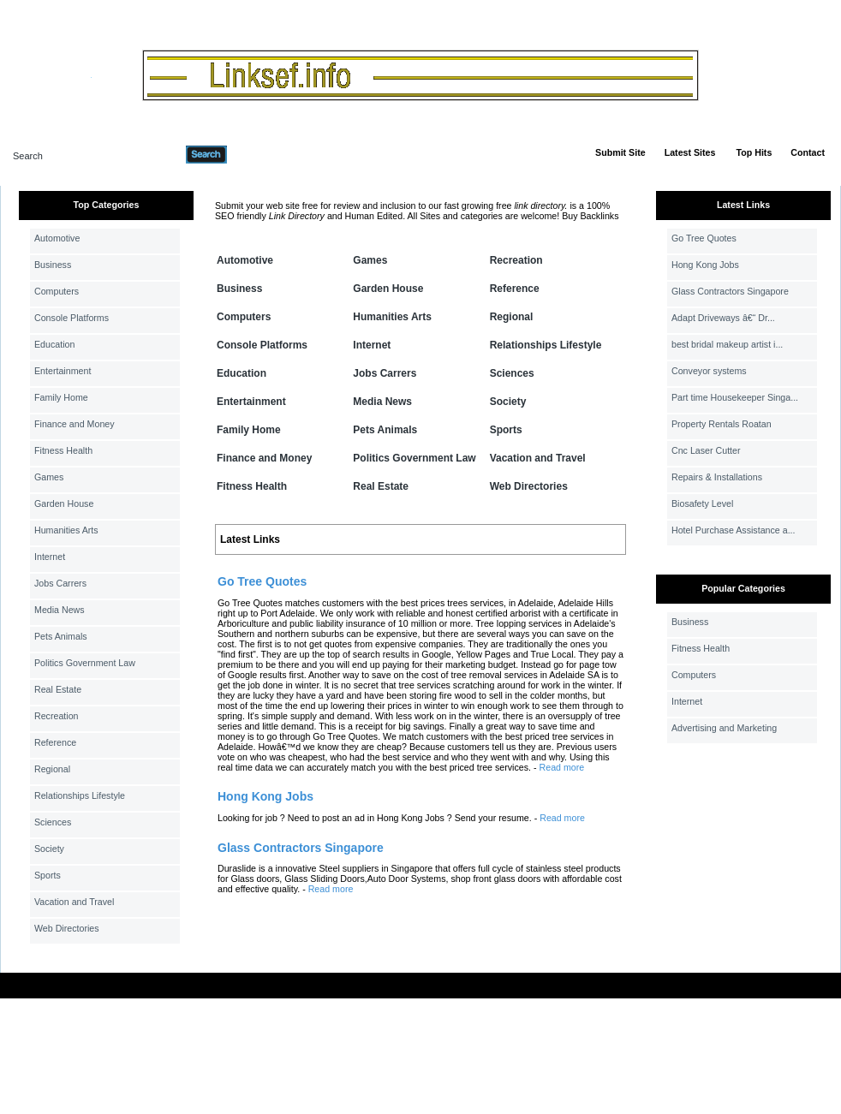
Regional (52, 769)
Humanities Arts (66, 530)
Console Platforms (71, 318)
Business (52, 264)
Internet (49, 556)
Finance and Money (74, 424)
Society (49, 848)
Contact (807, 152)
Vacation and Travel (74, 902)
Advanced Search (271, 154)
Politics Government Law (84, 663)
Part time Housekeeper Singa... (734, 397)
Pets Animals (60, 636)
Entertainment (62, 371)
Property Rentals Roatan (721, 424)
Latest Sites (690, 152)
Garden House (63, 503)
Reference (55, 742)
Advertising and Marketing (724, 728)
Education (54, 344)
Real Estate (57, 689)
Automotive (57, 238)
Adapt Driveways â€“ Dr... (723, 318)
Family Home (61, 397)
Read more (562, 767)
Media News (59, 610)
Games (48, 477)
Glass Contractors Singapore (730, 291)
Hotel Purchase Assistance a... (733, 530)
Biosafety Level (702, 503)
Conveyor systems (709, 371)
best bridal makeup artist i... (727, 344)
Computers (56, 291)
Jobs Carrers (60, 583)
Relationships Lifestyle (79, 795)
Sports (47, 875)
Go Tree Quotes (704, 238)
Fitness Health (63, 450)
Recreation (56, 716)
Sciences (52, 822)
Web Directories (66, 928)
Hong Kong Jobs (705, 264)
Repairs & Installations (716, 477)
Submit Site (620, 152)
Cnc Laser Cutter (706, 450)
